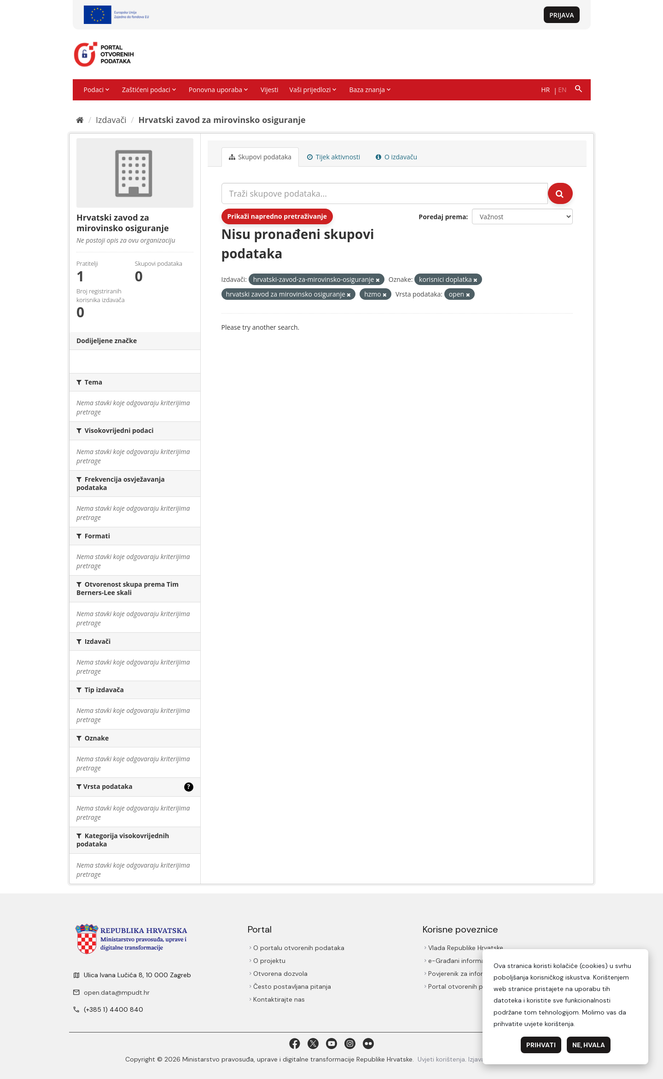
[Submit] (560, 193)
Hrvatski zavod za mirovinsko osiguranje (222, 119)
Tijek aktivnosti (333, 156)
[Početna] (80, 119)
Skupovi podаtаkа (260, 156)
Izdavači (111, 119)
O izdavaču (396, 156)
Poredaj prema (442, 216)
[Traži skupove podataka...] (384, 193)
